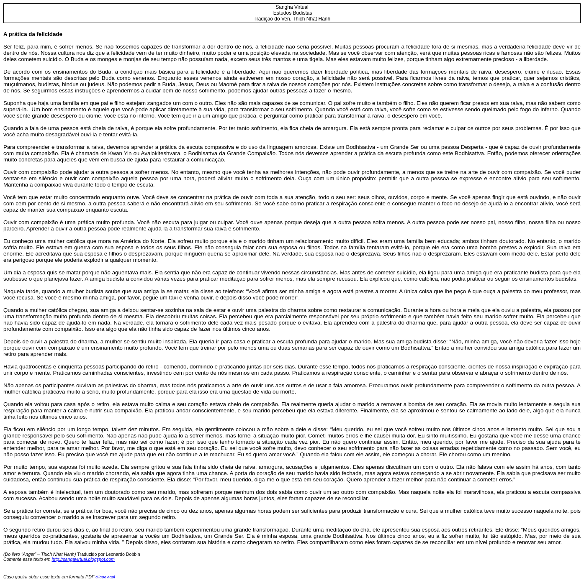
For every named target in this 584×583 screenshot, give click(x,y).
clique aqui (105, 577)
